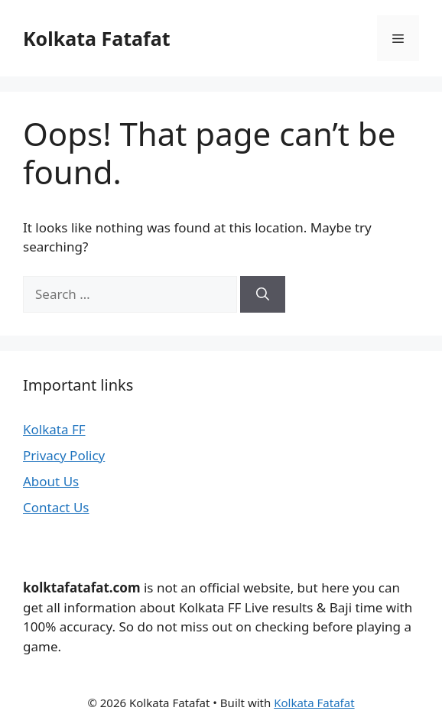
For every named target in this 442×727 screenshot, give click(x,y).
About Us (51, 481)
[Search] (262, 294)
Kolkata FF (54, 429)
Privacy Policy (64, 455)
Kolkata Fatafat (97, 38)
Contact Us (56, 507)
